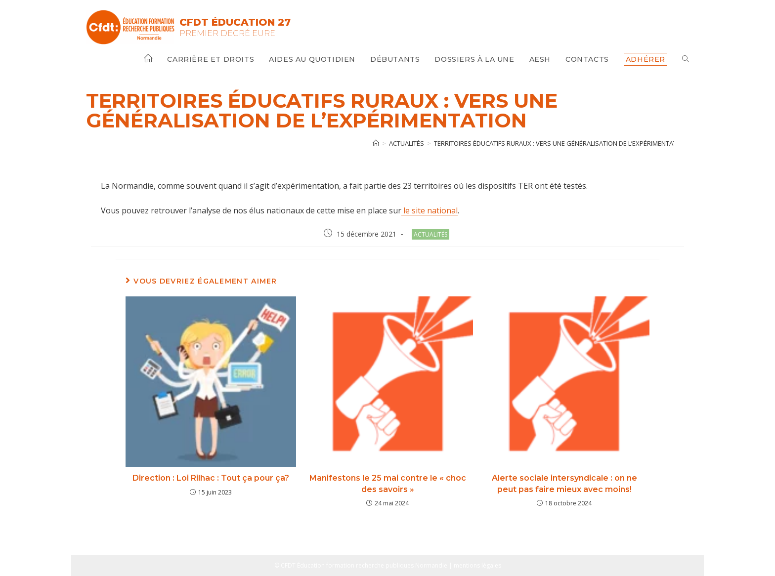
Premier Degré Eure (227, 33)
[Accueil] (376, 143)
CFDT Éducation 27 (235, 22)
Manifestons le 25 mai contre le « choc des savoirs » (387, 483)
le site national (429, 210)
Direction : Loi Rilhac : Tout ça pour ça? (210, 478)
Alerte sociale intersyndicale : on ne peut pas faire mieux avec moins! (564, 483)
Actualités (430, 234)
